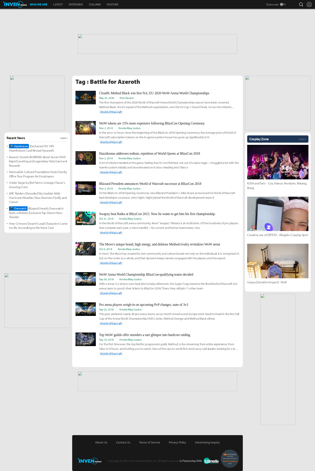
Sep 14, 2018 (106, 339)
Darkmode (272, 4)
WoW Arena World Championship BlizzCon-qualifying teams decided (146, 274)
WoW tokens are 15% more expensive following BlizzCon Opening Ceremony (152, 123)
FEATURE (112, 4)
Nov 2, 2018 (106, 128)
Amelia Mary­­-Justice (129, 128)
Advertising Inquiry (207, 442)
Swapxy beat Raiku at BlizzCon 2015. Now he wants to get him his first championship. (157, 214)
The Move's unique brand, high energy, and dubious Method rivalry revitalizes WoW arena (159, 244)
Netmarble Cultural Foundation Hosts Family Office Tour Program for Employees (38, 174)
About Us (101, 442)
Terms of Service (149, 442)
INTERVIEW (76, 4)
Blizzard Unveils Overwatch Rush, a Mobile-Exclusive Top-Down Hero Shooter (36, 212)
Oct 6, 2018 (105, 249)
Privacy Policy (177, 442)
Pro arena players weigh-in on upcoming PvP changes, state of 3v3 (143, 304)
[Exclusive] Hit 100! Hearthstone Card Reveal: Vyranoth (31, 148)
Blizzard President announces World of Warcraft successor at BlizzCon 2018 (150, 184)
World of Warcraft (111, 112)
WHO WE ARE (38, 4)
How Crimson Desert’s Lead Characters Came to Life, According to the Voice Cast (38, 225)
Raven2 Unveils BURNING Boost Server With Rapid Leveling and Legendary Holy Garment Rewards (38, 161)
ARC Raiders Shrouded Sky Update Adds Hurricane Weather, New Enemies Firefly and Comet (38, 197)
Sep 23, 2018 (106, 309)
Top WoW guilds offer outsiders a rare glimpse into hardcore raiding (144, 335)
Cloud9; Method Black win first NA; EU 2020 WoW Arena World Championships (154, 93)
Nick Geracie (127, 98)
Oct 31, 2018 (106, 218)
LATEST (58, 4)
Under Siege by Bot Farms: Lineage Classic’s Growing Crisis (37, 184)
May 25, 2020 (106, 98)
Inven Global (15, 4)
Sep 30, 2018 (106, 279)
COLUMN (95, 4)
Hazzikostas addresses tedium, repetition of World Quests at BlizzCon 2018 (149, 153)
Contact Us (123, 442)
